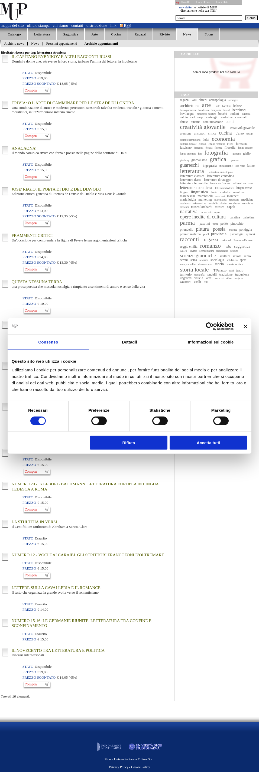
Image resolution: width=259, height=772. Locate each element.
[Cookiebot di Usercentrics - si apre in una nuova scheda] (210, 326)
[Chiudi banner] (245, 326)
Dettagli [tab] (129, 342)
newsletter (186, 7)
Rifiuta (128, 442)
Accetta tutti (208, 442)
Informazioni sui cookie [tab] (211, 342)
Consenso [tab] (48, 342)
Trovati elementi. (15, 696)
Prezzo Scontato (39, 83)
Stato (27, 73)
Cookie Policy (140, 767)
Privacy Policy (118, 767)
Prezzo (29, 78)
